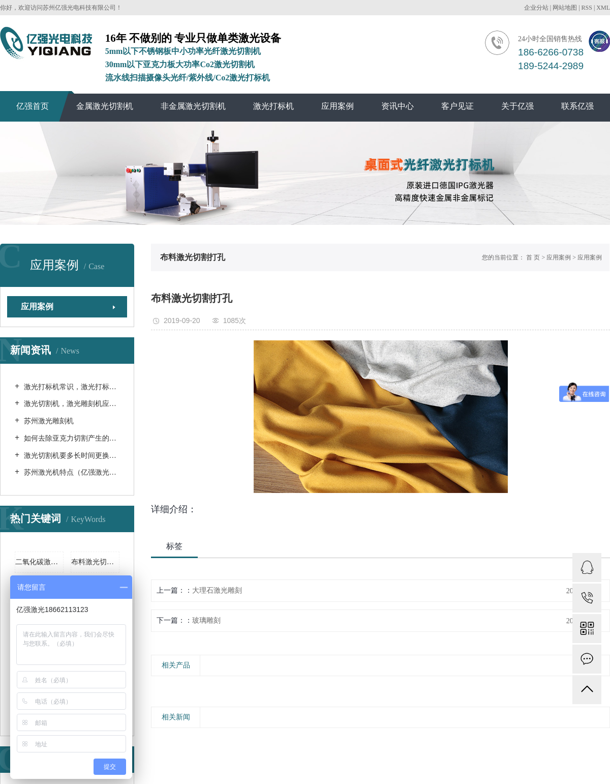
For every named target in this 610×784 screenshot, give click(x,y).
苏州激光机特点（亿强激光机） (70, 472)
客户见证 (457, 106)
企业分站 (536, 7)
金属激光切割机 (104, 106)
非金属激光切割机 (193, 106)
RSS (587, 7)
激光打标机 (273, 106)
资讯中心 (397, 106)
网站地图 (565, 7)
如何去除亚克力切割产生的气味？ (70, 438)
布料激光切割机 (95, 562)
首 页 (533, 257)
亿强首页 (32, 106)
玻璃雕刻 (206, 620)
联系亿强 (577, 106)
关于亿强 (517, 106)
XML (603, 7)
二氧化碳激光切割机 (39, 562)
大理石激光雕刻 (217, 590)
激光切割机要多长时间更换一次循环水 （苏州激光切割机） (70, 455)
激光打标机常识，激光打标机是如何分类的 (70, 387)
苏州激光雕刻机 (48, 421)
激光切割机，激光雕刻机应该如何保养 (70, 404)
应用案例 (337, 106)
